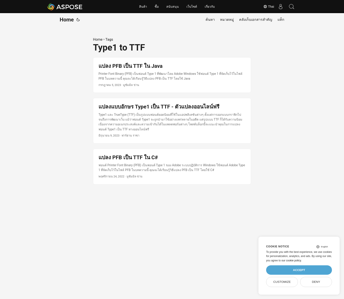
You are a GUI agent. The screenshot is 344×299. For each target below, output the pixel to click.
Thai (268, 7)
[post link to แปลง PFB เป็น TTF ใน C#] (172, 166)
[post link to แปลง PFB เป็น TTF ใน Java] (172, 75)
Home (67, 20)
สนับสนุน (172, 6)
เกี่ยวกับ (210, 6)
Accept (299, 270)
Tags (109, 39)
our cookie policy (291, 260)
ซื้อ (157, 6)
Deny (316, 281)
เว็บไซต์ (191, 6)
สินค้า (143, 6)
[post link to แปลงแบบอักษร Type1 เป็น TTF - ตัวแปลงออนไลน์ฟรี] (172, 120)
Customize (282, 281)
